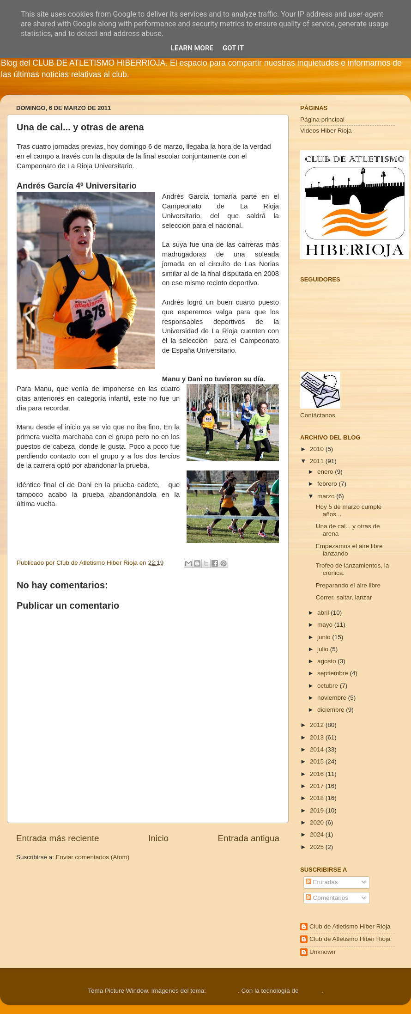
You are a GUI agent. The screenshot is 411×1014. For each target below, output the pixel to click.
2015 (318, 761)
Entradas (322, 882)
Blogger (310, 990)
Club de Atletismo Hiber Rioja (350, 926)
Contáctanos (317, 415)
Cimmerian (223, 990)
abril (324, 612)
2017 (318, 785)
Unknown (322, 951)
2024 (318, 834)
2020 (318, 822)
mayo (325, 624)
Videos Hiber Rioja (326, 130)
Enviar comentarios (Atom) (93, 857)
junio (324, 637)
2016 (318, 773)
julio (323, 649)
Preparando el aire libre (348, 585)
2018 (318, 797)
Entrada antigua (248, 838)
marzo (326, 496)
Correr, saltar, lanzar (344, 597)
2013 (318, 737)
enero (326, 471)
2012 (318, 724)
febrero (328, 483)
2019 (318, 810)
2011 (318, 461)
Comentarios (327, 897)
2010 (318, 449)
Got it (233, 48)
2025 (318, 846)
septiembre (333, 673)
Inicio (158, 838)
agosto (327, 661)
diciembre (331, 709)
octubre (328, 685)
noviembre (332, 697)
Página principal (322, 119)
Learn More (192, 48)
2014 (318, 749)
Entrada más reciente (57, 838)
